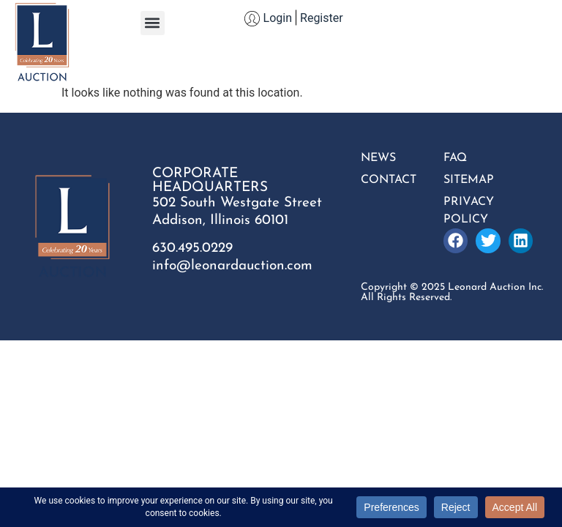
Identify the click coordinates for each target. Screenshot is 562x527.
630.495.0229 (192, 248)
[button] (152, 23)
